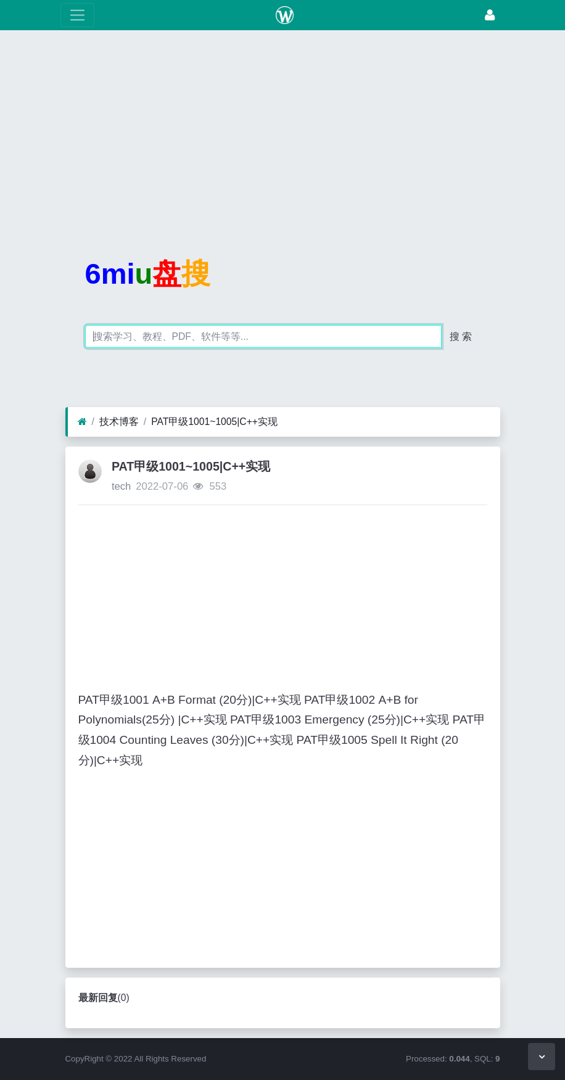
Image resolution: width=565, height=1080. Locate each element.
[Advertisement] (282, 126)
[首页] (82, 421)
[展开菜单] (77, 15)
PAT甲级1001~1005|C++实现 (214, 421)
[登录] (490, 15)
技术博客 (119, 421)
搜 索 (461, 336)
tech (121, 486)
